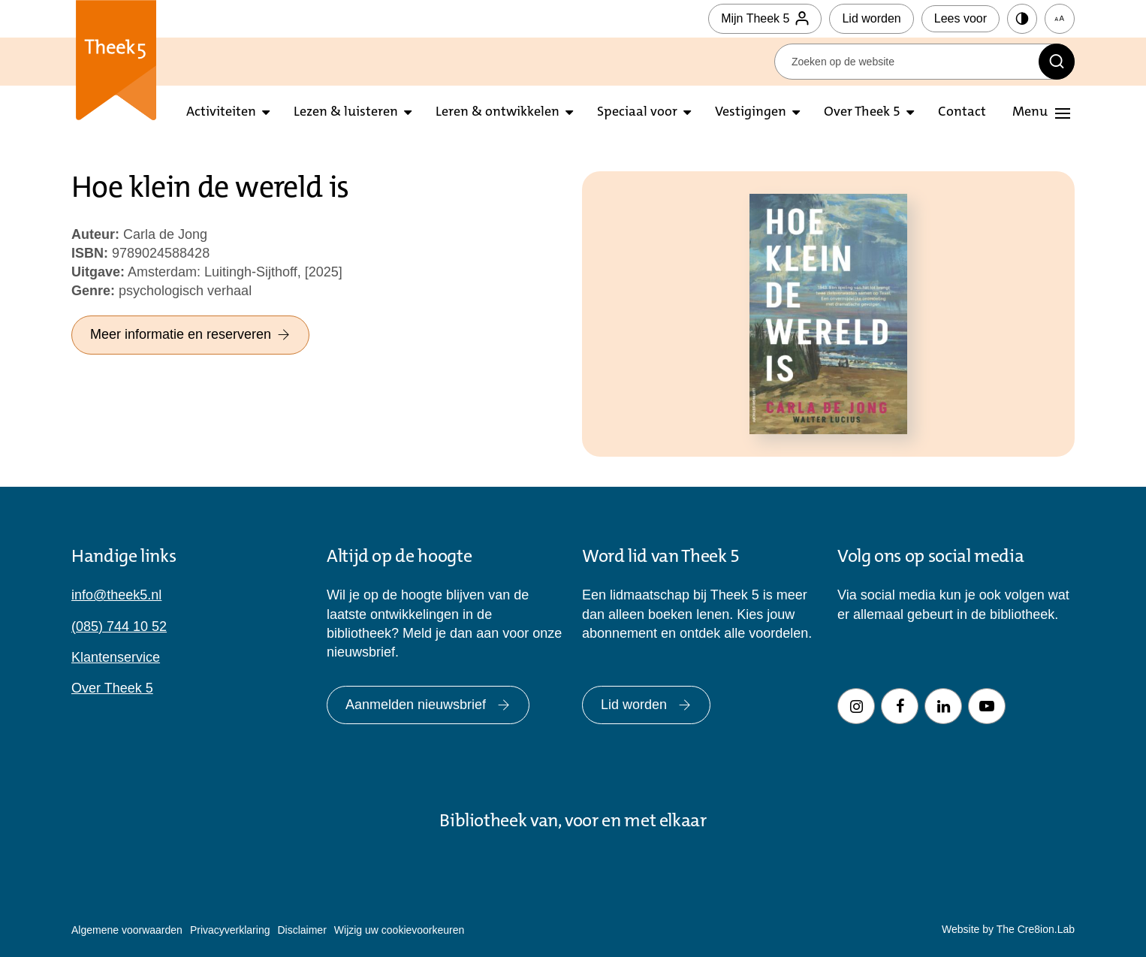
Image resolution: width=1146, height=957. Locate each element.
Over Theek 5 (862, 112)
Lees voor (960, 18)
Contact (962, 112)
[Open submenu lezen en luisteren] (408, 113)
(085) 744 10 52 (119, 626)
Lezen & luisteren (346, 112)
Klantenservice (115, 657)
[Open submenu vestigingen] (796, 113)
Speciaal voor (637, 112)
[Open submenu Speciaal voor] (687, 113)
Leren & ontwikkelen (497, 112)
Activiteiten (221, 112)
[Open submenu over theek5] (910, 113)
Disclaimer (301, 930)
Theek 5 (116, 60)
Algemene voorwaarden (126, 930)
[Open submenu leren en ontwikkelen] (569, 113)
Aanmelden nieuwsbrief (428, 704)
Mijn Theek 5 (765, 19)
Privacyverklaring (230, 930)
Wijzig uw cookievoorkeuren (399, 930)
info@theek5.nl (116, 594)
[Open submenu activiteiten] (266, 113)
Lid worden (871, 18)
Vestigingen (750, 112)
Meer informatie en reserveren (190, 334)
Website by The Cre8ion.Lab (1008, 929)
